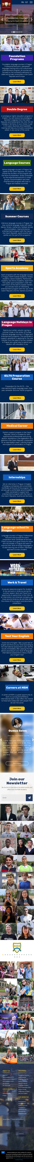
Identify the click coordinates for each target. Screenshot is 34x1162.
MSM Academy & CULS (9, 1079)
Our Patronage (6, 1085)
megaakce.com (22, 1113)
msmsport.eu (21, 1111)
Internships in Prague (23, 1091)
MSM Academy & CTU (8, 1077)
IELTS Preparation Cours (24, 1087)
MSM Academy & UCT (8, 1081)
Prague (4, 1095)
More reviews (17, 763)
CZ (26, 2)
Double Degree (22, 1077)
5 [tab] (19, 32)
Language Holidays (23, 1085)
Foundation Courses (23, 1075)
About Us (5, 1075)
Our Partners (6, 1083)
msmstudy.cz (21, 1103)
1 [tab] (12, 32)
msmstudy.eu (22, 1101)
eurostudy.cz (21, 1107)
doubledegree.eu (22, 1105)
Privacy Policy (6, 1119)
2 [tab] (14, 32)
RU (22, 2)
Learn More (17, 81)
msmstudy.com (22, 1109)
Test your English (22, 1093)
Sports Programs (22, 1083)
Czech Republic (7, 1093)
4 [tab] (17, 32)
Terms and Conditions (17, 1119)
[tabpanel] (17, 19)
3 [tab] (15, 32)
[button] (2, 954)
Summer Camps (22, 1081)
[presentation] (2, 951)
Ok (3, 1152)
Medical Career (22, 1089)
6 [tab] (21, 32)
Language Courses (23, 1079)
